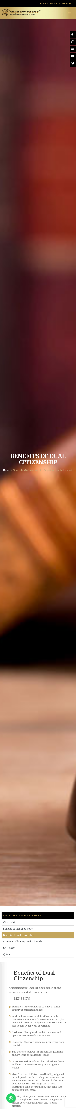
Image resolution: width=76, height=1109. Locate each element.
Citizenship (9, 922)
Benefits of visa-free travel (18, 928)
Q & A (6, 954)
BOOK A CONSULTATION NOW (57, 3)
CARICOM (9, 948)
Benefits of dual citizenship (18, 935)
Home (6, 470)
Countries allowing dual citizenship (23, 941)
